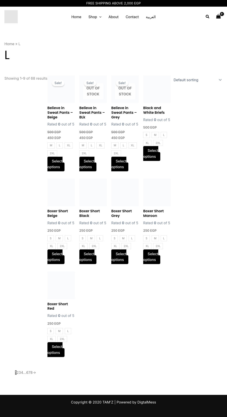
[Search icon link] (208, 16)
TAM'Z (36, 17)
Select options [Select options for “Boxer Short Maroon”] (150, 257)
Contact (132, 17)
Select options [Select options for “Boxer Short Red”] (55, 349)
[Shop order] (197, 79)
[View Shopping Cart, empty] (218, 17)
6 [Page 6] (27, 372)
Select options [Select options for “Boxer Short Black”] (86, 257)
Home (76, 17)
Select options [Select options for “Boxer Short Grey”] (118, 257)
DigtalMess (146, 402)
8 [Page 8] (31, 372)
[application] (99, 17)
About (114, 17)
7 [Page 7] (29, 372)
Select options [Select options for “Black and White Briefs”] (150, 153)
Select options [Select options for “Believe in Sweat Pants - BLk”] (86, 164)
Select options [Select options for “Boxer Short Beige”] (55, 257)
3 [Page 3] (20, 372)
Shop (95, 17)
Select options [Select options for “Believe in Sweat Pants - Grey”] (118, 164)
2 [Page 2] (18, 372)
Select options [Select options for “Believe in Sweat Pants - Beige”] (55, 164)
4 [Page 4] (22, 372)
